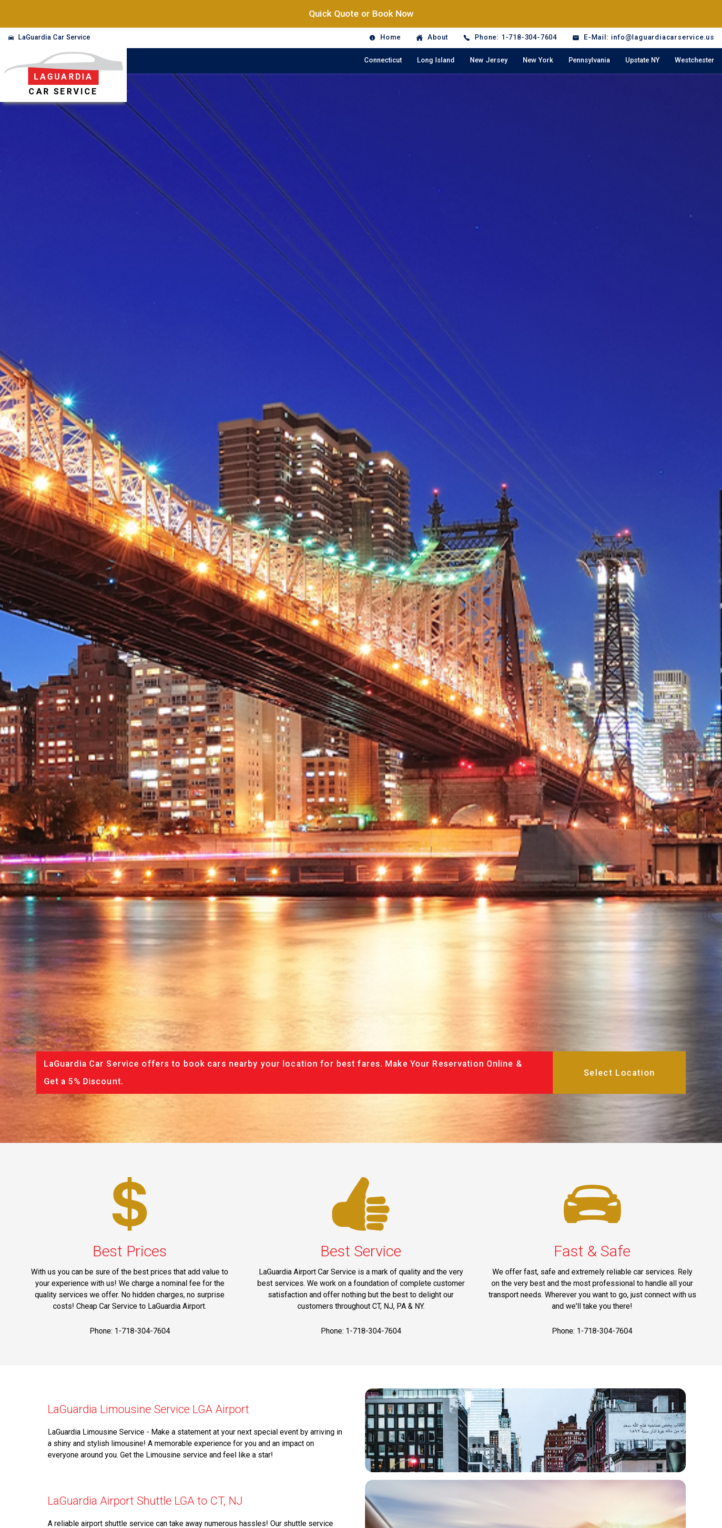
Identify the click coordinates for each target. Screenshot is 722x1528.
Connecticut (383, 60)
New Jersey (489, 60)
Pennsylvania (589, 60)
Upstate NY (642, 60)
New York (538, 60)
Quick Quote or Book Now (361, 13)
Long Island (436, 60)
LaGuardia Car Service (54, 37)
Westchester (694, 60)
